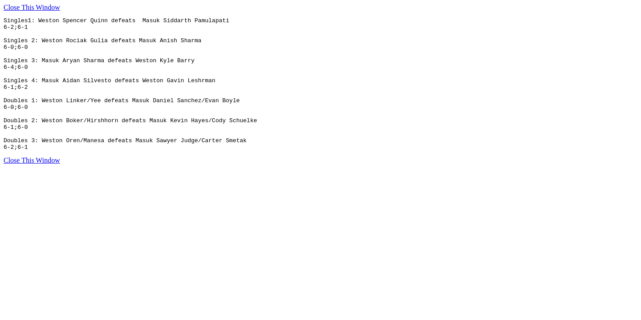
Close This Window (32, 7)
